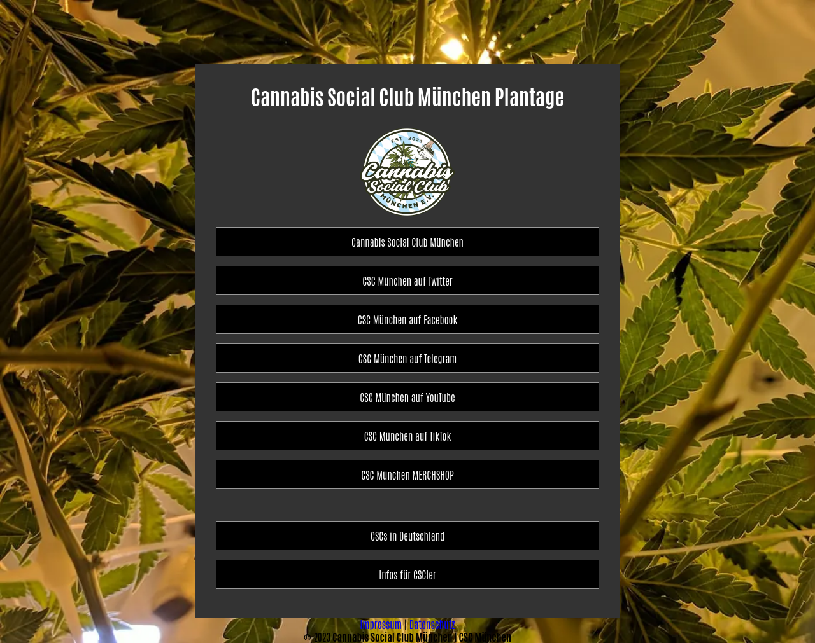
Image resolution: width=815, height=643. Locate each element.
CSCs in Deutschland (407, 535)
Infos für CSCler (407, 574)
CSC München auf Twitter (407, 280)
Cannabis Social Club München (407, 241)
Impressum (381, 624)
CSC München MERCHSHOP (407, 474)
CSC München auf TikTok (407, 435)
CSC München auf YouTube (407, 397)
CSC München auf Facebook (407, 319)
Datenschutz (432, 624)
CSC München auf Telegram (407, 358)
